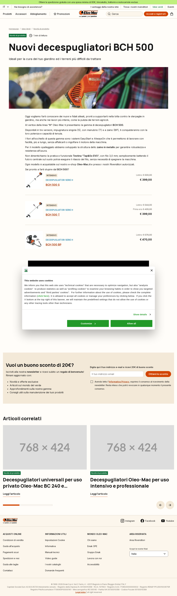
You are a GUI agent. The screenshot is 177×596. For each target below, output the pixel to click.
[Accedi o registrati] (156, 14)
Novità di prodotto (41, 26)
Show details (140, 314)
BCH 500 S (53, 182)
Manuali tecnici (52, 549)
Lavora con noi (94, 556)
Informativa (50, 543)
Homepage (14, 26)
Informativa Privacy (119, 379)
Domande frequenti (54, 568)
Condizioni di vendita (13, 537)
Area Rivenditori (137, 537)
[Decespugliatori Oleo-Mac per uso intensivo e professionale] (99, 491)
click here (43, 296)
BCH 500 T (53, 212)
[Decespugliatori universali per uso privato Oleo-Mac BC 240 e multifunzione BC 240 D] (11, 491)
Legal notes (80, 590)
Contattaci (8, 568)
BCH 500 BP (53, 242)
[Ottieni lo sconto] (158, 371)
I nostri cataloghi (53, 562)
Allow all (131, 323)
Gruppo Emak (93, 549)
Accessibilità (93, 562)
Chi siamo (92, 537)
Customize (88, 323)
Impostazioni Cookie (55, 537)
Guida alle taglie (10, 562)
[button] (160, 502)
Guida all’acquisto (11, 543)
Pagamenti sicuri (11, 549)
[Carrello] (171, 14)
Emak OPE (92, 543)
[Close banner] (152, 270)
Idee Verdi (26, 26)
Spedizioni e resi (11, 556)
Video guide (51, 556)
